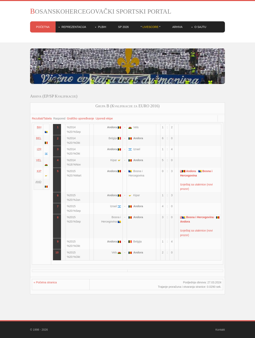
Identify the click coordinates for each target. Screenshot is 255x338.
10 (148, 81)
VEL (38, 160)
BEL (38, 138)
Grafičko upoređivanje (80, 118)
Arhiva (177, 27)
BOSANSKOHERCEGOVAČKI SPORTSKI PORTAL (100, 11)
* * (150, 27)
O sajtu (200, 27)
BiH (39, 127)
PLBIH (102, 27)
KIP (39, 171)
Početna (43, 27)
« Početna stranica (45, 282)
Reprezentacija (74, 27)
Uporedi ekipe (104, 118)
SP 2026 (123, 27)
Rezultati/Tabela (42, 118)
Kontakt (220, 329)
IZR (39, 149)
